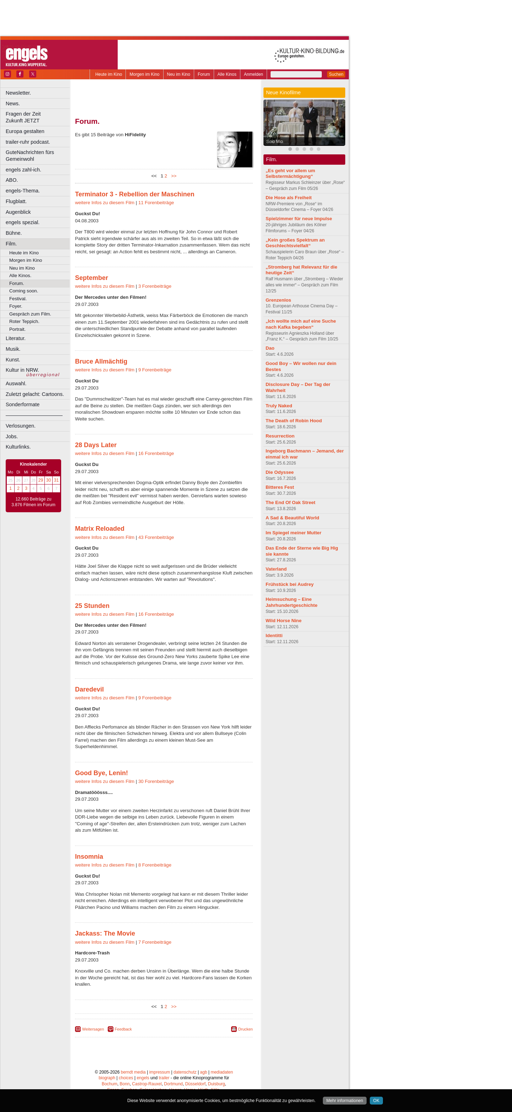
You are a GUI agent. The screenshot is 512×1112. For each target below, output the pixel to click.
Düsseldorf (195, 1083)
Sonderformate (22, 404)
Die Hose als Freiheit (289, 197)
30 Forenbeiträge (156, 781)
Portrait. (17, 329)
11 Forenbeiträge (156, 202)
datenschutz (185, 1072)
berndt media (133, 1072)
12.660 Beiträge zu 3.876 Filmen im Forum (33, 502)
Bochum (109, 1083)
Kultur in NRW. (22, 370)
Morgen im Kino (144, 74)
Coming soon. (23, 290)
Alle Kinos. (20, 275)
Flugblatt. (16, 201)
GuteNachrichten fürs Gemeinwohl (30, 155)
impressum (159, 1072)
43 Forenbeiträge (156, 537)
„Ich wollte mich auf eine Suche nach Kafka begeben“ (301, 324)
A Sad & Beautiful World (292, 517)
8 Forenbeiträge (154, 865)
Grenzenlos (278, 300)
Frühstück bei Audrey (290, 584)
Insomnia (89, 856)
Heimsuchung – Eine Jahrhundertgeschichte (292, 602)
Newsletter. (18, 93)
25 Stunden (92, 605)
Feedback (123, 1029)
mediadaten (221, 1072)
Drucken (245, 1029)
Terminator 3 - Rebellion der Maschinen (134, 194)
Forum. (16, 283)
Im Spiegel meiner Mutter (293, 532)
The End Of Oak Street (290, 502)
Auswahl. (16, 383)
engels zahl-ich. (23, 170)
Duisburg (216, 1083)
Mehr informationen (344, 1100)
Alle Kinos (227, 74)
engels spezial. (22, 222)
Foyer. (15, 306)
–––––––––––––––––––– (34, 415)
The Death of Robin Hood (294, 420)
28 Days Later (96, 445)
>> (173, 176)
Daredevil (89, 689)
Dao (270, 348)
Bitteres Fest (280, 487)
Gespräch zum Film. (30, 314)
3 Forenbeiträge (154, 286)
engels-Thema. (23, 191)
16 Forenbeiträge (156, 453)
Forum (204, 74)
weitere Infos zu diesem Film (104, 202)
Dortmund (173, 1083)
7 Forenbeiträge (154, 942)
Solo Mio (274, 141)
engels (143, 1077)
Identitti (274, 635)
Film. (11, 244)
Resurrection (280, 436)
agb (203, 1072)
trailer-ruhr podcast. (28, 142)
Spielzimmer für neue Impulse (299, 218)
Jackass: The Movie (105, 933)
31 (56, 480)
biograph (106, 1077)
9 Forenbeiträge (154, 369)
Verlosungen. (21, 426)
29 (40, 480)
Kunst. (13, 359)
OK (376, 1100)
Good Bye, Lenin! (101, 773)
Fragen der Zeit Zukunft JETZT (38, 117)
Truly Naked (279, 405)
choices (126, 1077)
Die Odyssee (280, 472)
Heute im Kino (108, 74)
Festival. (18, 298)
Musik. (13, 349)
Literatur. (16, 338)
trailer (164, 1077)
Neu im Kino (178, 74)
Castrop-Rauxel (146, 1083)
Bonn (125, 1083)
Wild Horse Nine (284, 620)
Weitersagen (93, 1029)
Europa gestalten (25, 131)
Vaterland (276, 569)
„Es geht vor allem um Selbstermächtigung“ (290, 173)
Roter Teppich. (24, 321)
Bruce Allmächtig (101, 361)
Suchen (336, 74)
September (91, 277)
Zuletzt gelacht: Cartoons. (35, 394)
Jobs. (12, 436)
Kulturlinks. (18, 447)
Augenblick (18, 212)
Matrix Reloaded (99, 528)
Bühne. (14, 233)
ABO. (12, 180)
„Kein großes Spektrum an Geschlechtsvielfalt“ (295, 243)
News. (13, 103)
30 (48, 480)
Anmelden (253, 74)
